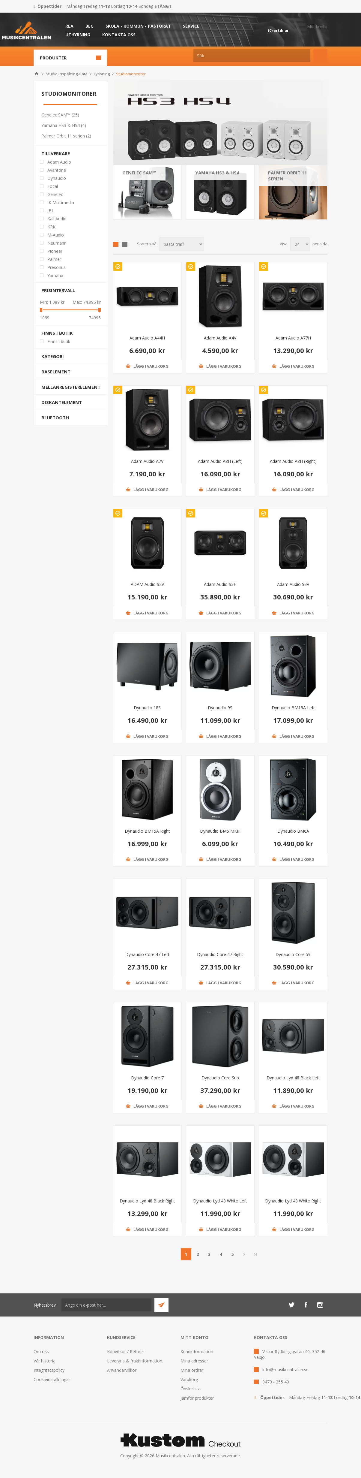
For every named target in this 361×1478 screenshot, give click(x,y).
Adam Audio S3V (293, 584)
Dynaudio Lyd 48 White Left (220, 1201)
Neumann (57, 243)
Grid (115, 244)
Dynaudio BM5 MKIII (220, 831)
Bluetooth (55, 418)
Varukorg (189, 1379)
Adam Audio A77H (293, 338)
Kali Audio (57, 219)
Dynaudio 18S (147, 707)
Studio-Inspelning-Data (67, 74)
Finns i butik (57, 333)
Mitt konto (317, 26)
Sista (255, 1254)
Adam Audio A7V (147, 461)
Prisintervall (58, 290)
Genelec (55, 194)
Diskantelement (61, 402)
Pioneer (54, 251)
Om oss (41, 1351)
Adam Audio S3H (220, 584)
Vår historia (44, 1361)
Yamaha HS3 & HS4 (217, 173)
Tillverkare (55, 153)
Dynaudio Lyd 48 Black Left (293, 1078)
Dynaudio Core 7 (147, 1078)
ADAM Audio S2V (147, 584)
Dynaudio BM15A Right (147, 831)
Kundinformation (196, 1351)
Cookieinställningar (52, 1379)
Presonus (56, 267)
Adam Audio (59, 162)
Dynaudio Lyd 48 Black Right (147, 1201)
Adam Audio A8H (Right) (293, 461)
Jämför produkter (197, 1398)
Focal (52, 186)
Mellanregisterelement (70, 387)
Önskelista (190, 1389)
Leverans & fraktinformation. (135, 1361)
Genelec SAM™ (139, 173)
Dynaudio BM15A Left (293, 707)
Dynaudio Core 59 (293, 954)
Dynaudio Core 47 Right (220, 954)
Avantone (56, 170)
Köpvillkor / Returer (125, 1351)
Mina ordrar (191, 1370)
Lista (124, 244)
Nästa (244, 1254)
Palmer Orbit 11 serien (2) (66, 136)
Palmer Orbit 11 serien (287, 176)
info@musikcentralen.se (285, 1369)
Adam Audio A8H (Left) (220, 461)
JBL (50, 210)
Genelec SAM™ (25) (60, 115)
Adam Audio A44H (147, 338)
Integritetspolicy (49, 1370)
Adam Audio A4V (220, 338)
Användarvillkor (121, 1370)
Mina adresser (194, 1361)
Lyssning (102, 74)
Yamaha (55, 275)
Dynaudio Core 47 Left (147, 954)
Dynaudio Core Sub (220, 1078)
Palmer (54, 259)
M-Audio (55, 235)
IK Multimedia (60, 202)
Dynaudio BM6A (293, 831)
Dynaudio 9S (220, 707)
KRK (51, 227)
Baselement (55, 372)
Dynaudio (56, 178)
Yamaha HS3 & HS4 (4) (63, 125)
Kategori (52, 356)
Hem (37, 74)
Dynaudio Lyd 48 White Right (293, 1201)
